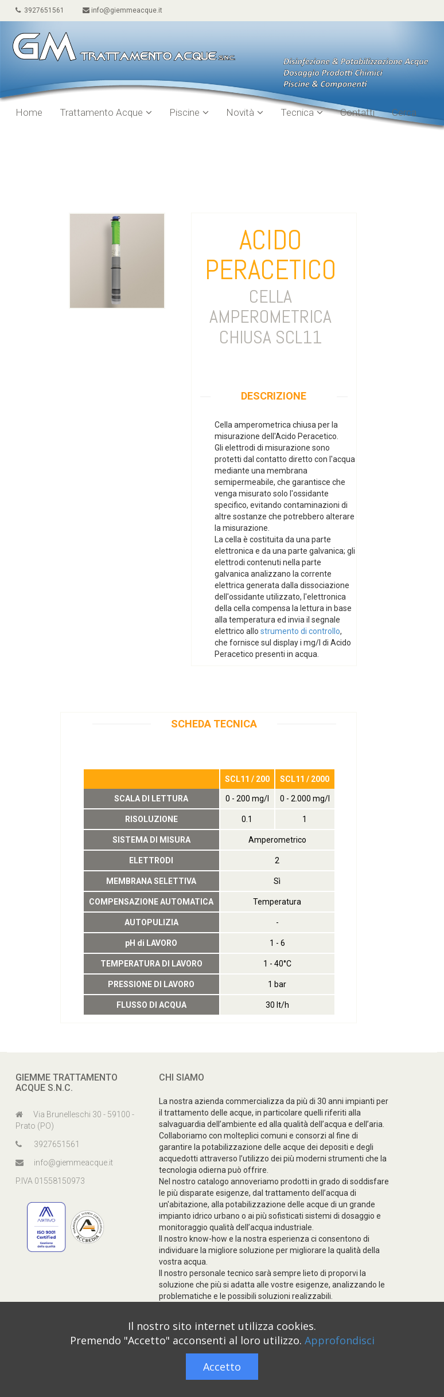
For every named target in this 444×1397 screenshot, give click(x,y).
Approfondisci (340, 1340)
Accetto (222, 1366)
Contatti (357, 112)
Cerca (404, 112)
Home (28, 112)
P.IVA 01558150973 (50, 1180)
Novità (244, 112)
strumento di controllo (300, 631)
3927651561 (39, 10)
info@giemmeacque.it (122, 10)
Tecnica (302, 112)
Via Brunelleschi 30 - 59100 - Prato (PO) (74, 1120)
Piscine (189, 112)
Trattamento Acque (106, 112)
